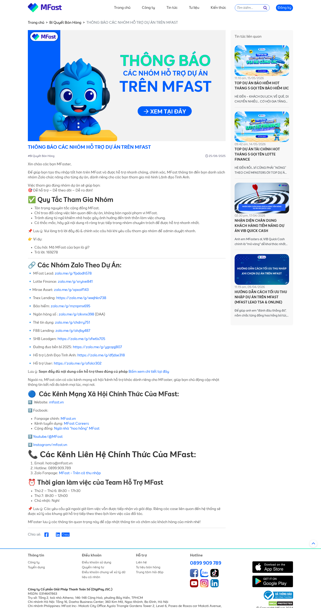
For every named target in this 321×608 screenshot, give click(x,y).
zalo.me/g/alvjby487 (72, 331)
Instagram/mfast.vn (50, 445)
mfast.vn (56, 402)
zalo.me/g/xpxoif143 (71, 290)
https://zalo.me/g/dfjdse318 (101, 355)
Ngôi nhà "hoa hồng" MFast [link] (76, 428)
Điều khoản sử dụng (96, 562)
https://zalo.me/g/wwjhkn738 (81, 298)
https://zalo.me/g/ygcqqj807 (98, 347)
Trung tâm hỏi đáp (149, 572)
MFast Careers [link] (76, 424)
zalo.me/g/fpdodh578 (73, 273)
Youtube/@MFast (48, 437)
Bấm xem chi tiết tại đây (149, 372)
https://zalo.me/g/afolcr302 (78, 363)
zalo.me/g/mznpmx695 (70, 306)
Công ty (148, 8)
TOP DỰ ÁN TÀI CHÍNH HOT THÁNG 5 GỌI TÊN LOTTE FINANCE (257, 154)
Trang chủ (122, 8)
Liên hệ (141, 562)
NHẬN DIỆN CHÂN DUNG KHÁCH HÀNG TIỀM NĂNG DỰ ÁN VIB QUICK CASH (259, 226)
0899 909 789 (205, 563)
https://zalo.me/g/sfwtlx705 (81, 339)
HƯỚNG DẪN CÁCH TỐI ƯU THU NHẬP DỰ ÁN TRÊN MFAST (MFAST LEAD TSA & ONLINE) (261, 297)
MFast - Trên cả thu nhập (80, 473)
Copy (65, 534)
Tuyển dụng (36, 567)
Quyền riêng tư (93, 567)
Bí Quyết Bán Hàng (65, 23)
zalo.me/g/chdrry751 (72, 322)
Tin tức (171, 8)
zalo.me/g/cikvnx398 (76, 314)
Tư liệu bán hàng (148, 567)
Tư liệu (194, 8)
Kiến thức (218, 8)
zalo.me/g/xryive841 (75, 282)
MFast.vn (69, 419)
